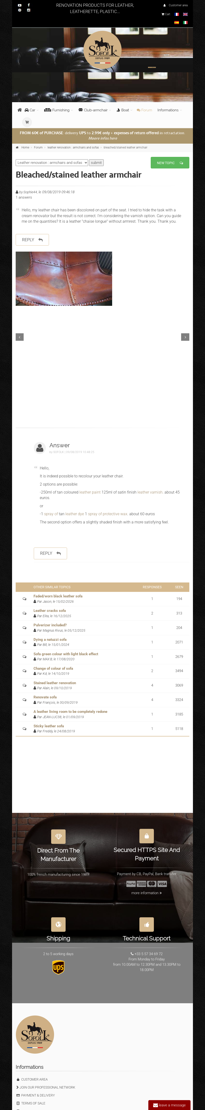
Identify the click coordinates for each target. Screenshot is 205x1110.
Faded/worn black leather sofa (58, 596)
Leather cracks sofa (50, 610)
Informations (167, 110)
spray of (51, 514)
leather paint (90, 492)
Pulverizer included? (50, 625)
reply (32, 240)
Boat (122, 110)
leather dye (75, 514)
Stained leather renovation (55, 683)
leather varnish (150, 492)
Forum (144, 110)
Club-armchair (93, 110)
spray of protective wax (107, 514)
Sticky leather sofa (49, 726)
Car (30, 110)
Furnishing (56, 110)
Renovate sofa (45, 697)
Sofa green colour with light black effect (66, 654)
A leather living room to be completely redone (70, 711)
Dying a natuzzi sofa (50, 639)
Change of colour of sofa (53, 668)
